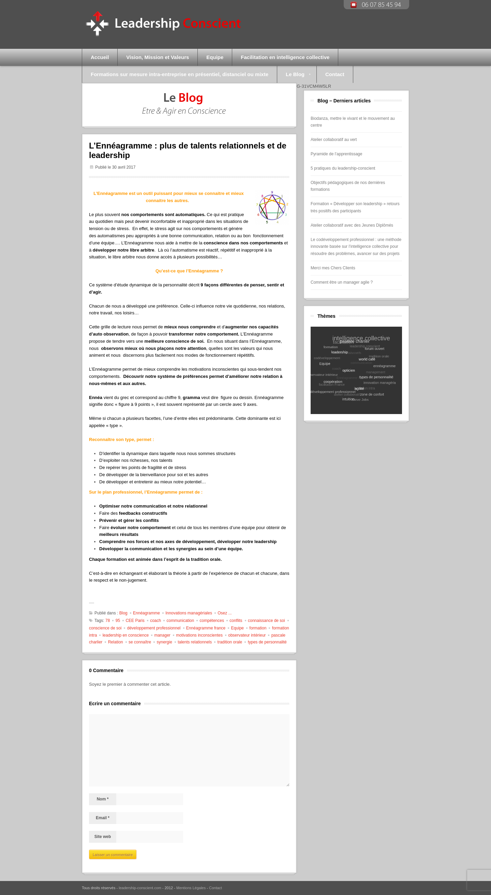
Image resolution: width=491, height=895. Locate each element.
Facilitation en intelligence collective (285, 57)
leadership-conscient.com (140, 888)
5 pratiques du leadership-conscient (343, 168)
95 (118, 620)
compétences (212, 620)
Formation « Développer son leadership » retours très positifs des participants (355, 207)
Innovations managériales (188, 613)
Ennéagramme (146, 613)
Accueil (100, 57)
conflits (235, 620)
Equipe (214, 57)
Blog (123, 613)
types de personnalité (267, 642)
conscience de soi (105, 628)
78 (107, 620)
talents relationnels (195, 642)
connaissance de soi (266, 620)
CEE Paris (134, 620)
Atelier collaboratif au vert (334, 139)
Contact (334, 74)
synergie (164, 642)
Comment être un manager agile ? (342, 282)
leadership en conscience (126, 635)
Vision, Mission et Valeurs (157, 57)
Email (102, 817)
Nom (103, 799)
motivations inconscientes (199, 635)
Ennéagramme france (205, 628)
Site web (102, 836)
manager (162, 635)
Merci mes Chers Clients (333, 268)
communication (180, 620)
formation (257, 628)
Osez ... (225, 613)
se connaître (140, 642)
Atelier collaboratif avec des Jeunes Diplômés (352, 225)
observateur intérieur (247, 635)
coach (155, 620)
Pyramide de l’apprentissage (336, 154)
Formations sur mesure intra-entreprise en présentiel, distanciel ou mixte (179, 74)
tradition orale (230, 642)
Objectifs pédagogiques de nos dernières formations (348, 186)
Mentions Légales (191, 888)
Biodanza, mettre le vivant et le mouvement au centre (353, 122)
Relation (115, 642)
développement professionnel (154, 628)
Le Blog (294, 77)
